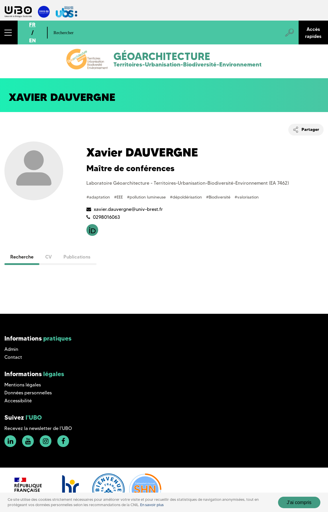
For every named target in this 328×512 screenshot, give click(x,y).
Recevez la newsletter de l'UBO (38, 428)
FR (32, 24)
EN (32, 40)
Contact (13, 357)
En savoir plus (152, 505)
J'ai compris (299, 502)
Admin (11, 349)
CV (48, 257)
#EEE (119, 197)
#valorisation (247, 197)
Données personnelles (28, 393)
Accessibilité (18, 400)
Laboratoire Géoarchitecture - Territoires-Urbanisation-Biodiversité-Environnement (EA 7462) (187, 183)
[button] (9, 32)
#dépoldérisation (186, 197)
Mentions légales (22, 385)
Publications (77, 257)
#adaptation (98, 197)
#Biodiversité (219, 197)
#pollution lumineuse (147, 197)
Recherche (22, 257)
